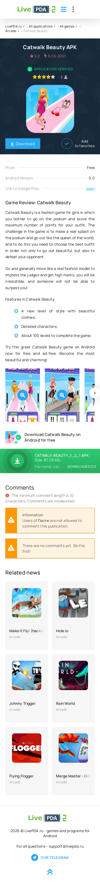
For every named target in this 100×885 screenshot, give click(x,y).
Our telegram (50, 857)
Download (23, 144)
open (90, 188)
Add (78, 143)
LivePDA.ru (13, 26)
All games (67, 26)
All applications (41, 26)
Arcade (11, 31)
